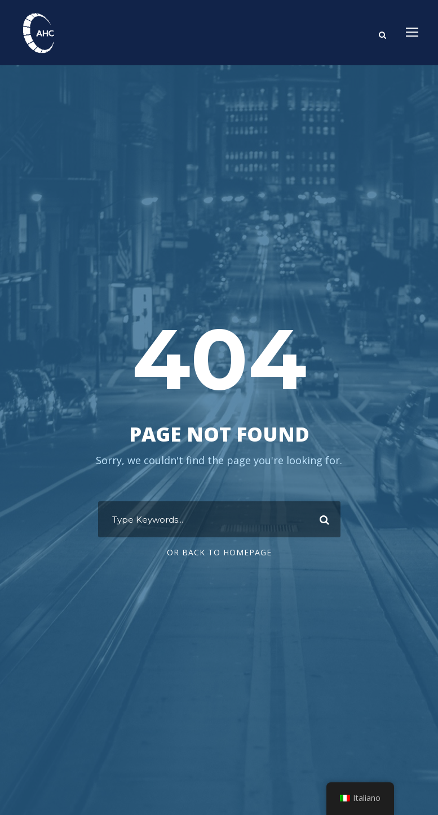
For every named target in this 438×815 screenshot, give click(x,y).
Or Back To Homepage (219, 552)
